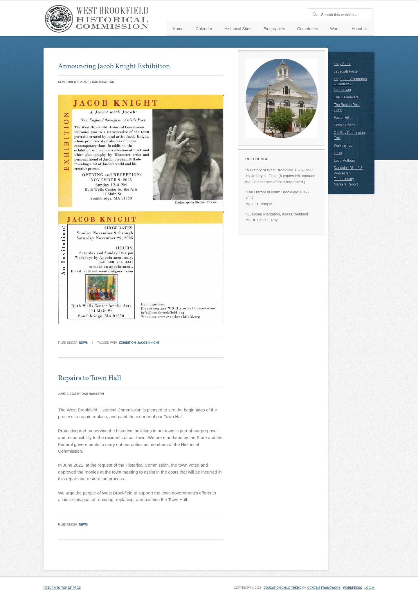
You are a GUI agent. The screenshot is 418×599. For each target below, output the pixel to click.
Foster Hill (341, 118)
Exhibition (127, 342)
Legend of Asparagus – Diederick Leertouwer (350, 84)
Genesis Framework (323, 587)
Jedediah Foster (346, 71)
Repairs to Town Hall (89, 378)
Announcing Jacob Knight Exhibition (114, 66)
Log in (369, 587)
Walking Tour (344, 145)
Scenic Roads (344, 125)
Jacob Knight (148, 342)
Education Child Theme (282, 587)
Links (338, 153)
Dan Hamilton (103, 82)
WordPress (352, 587)
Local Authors (344, 161)
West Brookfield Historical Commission (99, 18)
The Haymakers (346, 97)
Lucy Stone (342, 64)
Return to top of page (62, 587)
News (83, 342)
